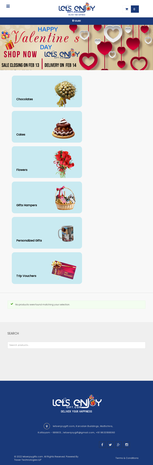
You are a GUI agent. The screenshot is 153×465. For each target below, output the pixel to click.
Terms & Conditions (127, 458)
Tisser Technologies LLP (27, 460)
